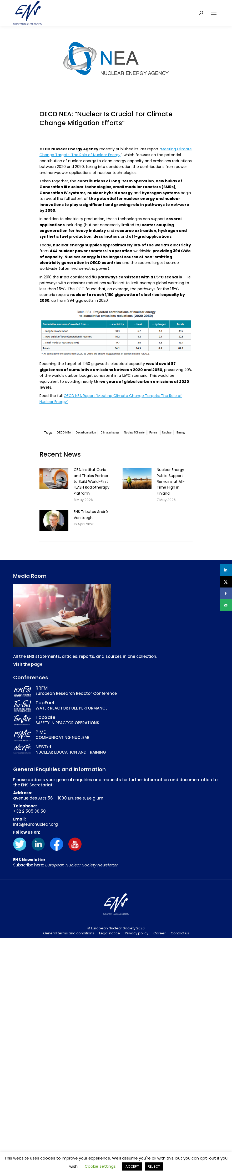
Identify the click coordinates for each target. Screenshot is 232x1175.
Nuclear (167, 432)
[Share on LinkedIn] (226, 570)
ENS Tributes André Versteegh (91, 514)
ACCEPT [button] (132, 1166)
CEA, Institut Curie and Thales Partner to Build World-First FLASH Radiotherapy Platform (91, 481)
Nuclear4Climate (134, 432)
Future (153, 432)
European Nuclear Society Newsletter (81, 865)
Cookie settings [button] (100, 1166)
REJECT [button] (154, 1166)
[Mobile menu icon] (213, 13)
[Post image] (53, 478)
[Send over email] (226, 605)
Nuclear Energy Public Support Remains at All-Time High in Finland (171, 481)
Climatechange (110, 432)
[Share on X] (226, 582)
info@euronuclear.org (35, 824)
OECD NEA (64, 432)
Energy (180, 432)
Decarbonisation (86, 432)
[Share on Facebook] (226, 593)
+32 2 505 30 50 (29, 811)
